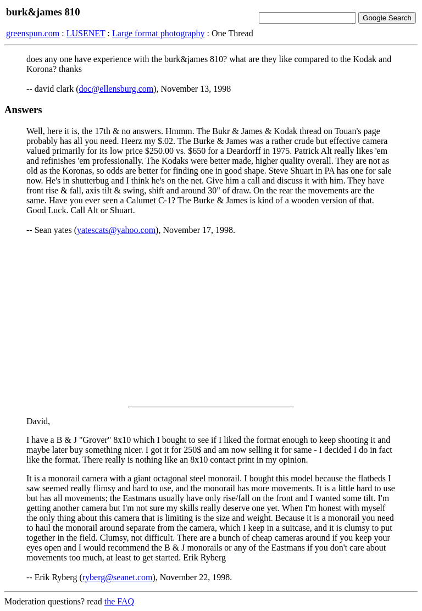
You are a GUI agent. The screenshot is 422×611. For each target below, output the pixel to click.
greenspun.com (32, 33)
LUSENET (86, 33)
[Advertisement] (211, 321)
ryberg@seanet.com (117, 577)
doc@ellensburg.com (116, 88)
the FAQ (119, 601)
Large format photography (158, 33)
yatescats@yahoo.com (116, 230)
